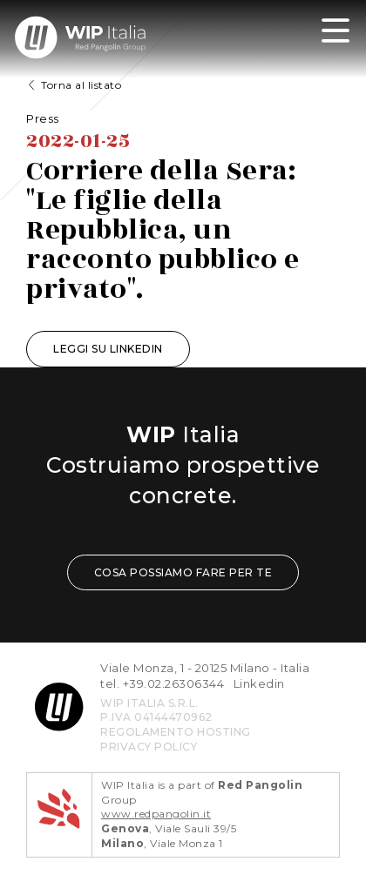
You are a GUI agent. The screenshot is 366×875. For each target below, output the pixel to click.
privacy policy (148, 746)
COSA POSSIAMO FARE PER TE (183, 572)
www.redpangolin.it (156, 813)
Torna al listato (81, 84)
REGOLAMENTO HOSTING (175, 731)
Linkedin (259, 683)
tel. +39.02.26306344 (162, 683)
